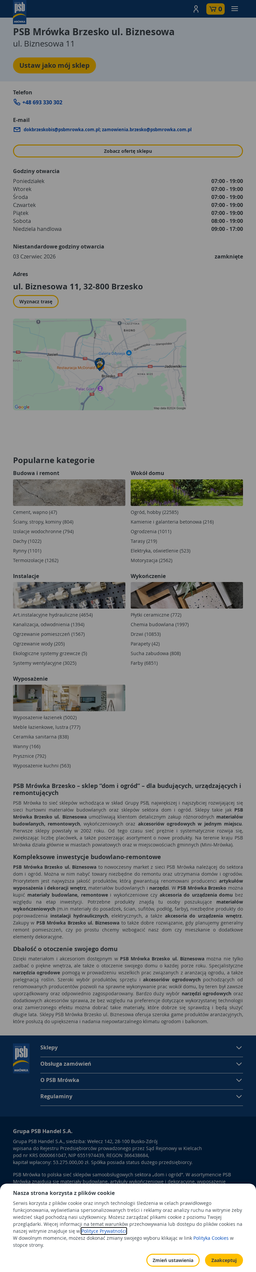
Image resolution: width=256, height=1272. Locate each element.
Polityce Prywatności (103, 1250)
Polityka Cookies (211, 1257)
